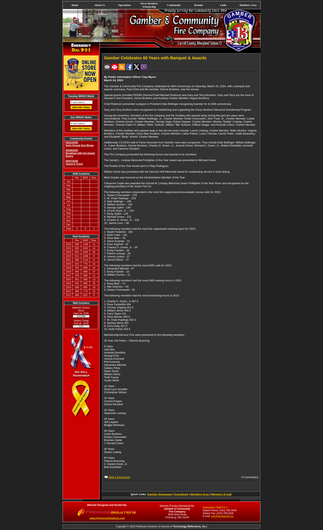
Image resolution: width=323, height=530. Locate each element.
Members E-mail (221, 494)
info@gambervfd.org (222, 516)
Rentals (198, 5)
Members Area (248, 5)
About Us (99, 5)
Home (74, 5)
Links (223, 5)
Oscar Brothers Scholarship (149, 5)
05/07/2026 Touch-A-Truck (74, 162)
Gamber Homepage (159, 494)
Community (174, 5)
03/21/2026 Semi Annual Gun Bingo (80, 144)
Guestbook (181, 494)
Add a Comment (119, 477)
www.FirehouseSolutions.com (107, 518)
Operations (124, 5)
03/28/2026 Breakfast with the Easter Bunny (80, 153)
